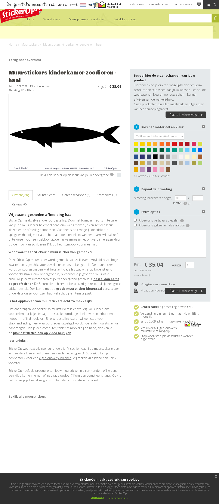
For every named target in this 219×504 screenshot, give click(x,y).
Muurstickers (51, 19)
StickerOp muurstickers (21, 12)
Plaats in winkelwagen (187, 115)
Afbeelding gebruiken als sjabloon (164, 225)
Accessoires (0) (107, 195)
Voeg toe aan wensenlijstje (154, 284)
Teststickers (136, 4)
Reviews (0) (19, 204)
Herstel (179, 203)
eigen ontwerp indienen (55, 358)
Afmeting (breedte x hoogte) (153, 198)
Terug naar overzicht (25, 60)
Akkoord (97, 498)
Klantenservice (182, 4)
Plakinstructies (159, 4)
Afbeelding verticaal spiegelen (161, 220)
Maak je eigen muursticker (87, 19)
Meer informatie (118, 498)
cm (190, 203)
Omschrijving (20, 195)
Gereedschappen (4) (76, 195)
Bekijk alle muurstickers (27, 396)
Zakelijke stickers (125, 19)
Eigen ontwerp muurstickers (159, 329)
